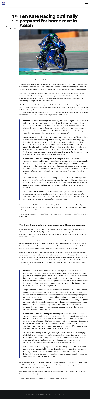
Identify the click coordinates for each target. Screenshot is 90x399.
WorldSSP (15, 28)
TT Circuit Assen (63, 378)
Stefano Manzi (55, 378)
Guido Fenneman (13, 26)
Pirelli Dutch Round (46, 378)
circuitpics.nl (59, 394)
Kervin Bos (32, 378)
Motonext (38, 378)
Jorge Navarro (25, 378)
